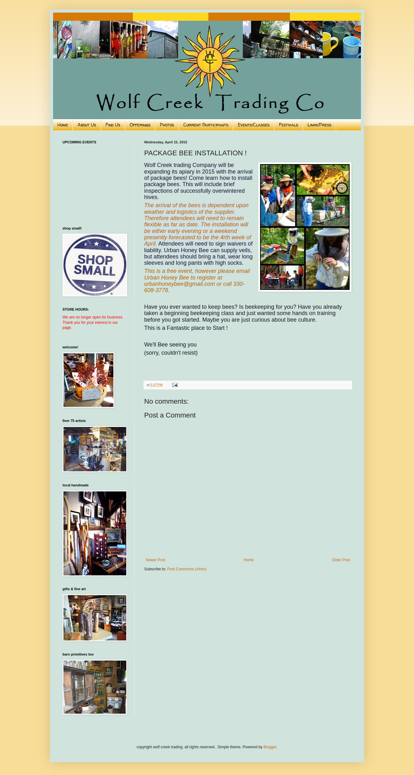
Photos (167, 125)
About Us (87, 125)
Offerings (140, 125)
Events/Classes (254, 125)
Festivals (288, 125)
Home (62, 125)
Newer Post (155, 560)
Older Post (341, 560)
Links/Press (319, 125)
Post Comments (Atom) (186, 569)
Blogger (270, 747)
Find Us (113, 125)
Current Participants (205, 125)
